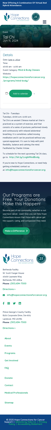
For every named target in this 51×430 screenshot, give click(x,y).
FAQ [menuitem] (7, 368)
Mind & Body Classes (29, 70)
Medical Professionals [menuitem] (16, 392)
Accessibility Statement (30, 424)
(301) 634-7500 (18, 283)
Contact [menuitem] (9, 385)
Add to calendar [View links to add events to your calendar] (20, 93)
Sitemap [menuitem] (9, 402)
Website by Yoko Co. (25, 422)
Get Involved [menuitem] (11, 360)
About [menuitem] (8, 338)
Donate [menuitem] (9, 378)
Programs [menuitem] (10, 353)
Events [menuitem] (8, 345)
